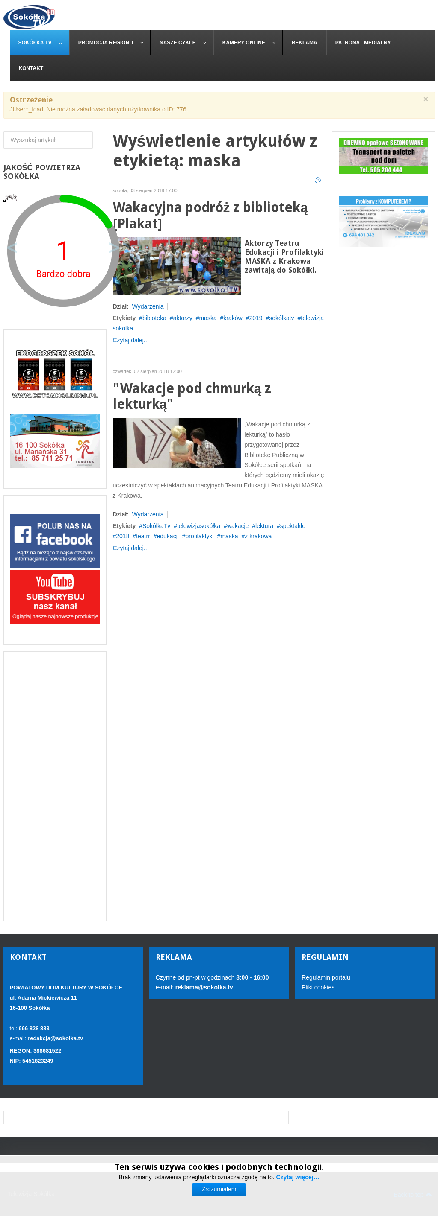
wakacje (238, 525)
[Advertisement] (55, 786)
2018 (122, 536)
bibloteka (154, 318)
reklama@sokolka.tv (203, 987)
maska (207, 318)
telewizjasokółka (198, 525)
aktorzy (182, 318)
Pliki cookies (318, 987)
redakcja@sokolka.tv (55, 1038)
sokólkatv (281, 318)
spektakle (292, 525)
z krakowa (258, 536)
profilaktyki (200, 536)
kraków (232, 318)
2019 (255, 318)
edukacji (168, 536)
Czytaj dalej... (131, 340)
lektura (264, 525)
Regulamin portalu (326, 977)
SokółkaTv (156, 525)
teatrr (143, 536)
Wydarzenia (148, 306)
